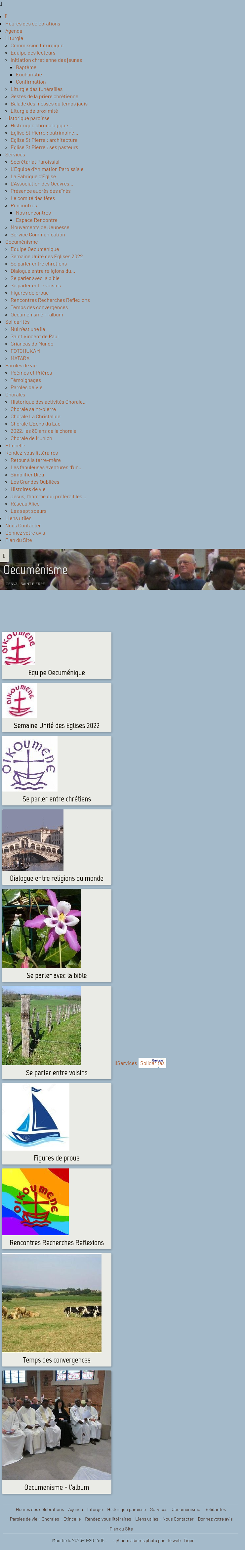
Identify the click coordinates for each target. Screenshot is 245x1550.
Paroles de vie (21, 365)
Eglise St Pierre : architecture (44, 140)
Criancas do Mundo (32, 343)
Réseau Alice (25, 503)
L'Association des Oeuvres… (42, 183)
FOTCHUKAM (25, 350)
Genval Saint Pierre (25, 583)
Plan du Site (18, 540)
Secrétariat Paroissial (35, 161)
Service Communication (38, 234)
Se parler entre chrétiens (39, 263)
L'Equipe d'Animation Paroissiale (47, 169)
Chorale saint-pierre (33, 409)
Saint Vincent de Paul (35, 336)
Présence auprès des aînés (41, 190)
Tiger (189, 1540)
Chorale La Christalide (36, 416)
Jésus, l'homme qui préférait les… (48, 496)
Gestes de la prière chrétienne (44, 96)
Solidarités (17, 321)
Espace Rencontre (37, 220)
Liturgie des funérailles (36, 89)
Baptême (26, 67)
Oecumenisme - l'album (37, 314)
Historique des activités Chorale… (49, 401)
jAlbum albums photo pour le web (148, 1540)
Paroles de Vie (27, 387)
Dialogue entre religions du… (43, 270)
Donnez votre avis (25, 532)
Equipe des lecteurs (33, 52)
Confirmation (31, 81)
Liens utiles (18, 518)
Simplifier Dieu (27, 474)
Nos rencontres (33, 212)
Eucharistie (29, 74)
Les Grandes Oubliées (35, 481)
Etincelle (15, 445)
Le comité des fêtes (33, 198)
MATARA (20, 358)
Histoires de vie (28, 489)
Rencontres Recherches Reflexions (50, 300)
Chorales (15, 394)
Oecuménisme (21, 241)
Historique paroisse (27, 118)
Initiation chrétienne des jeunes (46, 60)
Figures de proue (30, 292)
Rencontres (24, 205)
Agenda (13, 30)
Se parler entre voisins (36, 285)
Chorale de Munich (31, 438)
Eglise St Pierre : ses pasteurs (44, 147)
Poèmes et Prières (31, 372)
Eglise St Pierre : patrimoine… (44, 132)
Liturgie (14, 38)
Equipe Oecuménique (35, 249)
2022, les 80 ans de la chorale (43, 431)
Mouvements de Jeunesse (40, 227)
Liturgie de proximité (34, 110)
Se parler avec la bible (35, 278)
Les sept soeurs (29, 511)
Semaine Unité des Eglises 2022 (47, 256)
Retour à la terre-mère (36, 460)
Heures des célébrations (32, 23)
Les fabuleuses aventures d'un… (47, 467)
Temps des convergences (39, 307)
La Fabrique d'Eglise (33, 176)
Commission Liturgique (37, 45)
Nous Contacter (23, 525)
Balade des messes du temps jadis (49, 103)
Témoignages (26, 380)
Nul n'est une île (28, 329)
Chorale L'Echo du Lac (36, 423)
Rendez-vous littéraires (31, 452)
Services (15, 154)
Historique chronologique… (41, 125)
